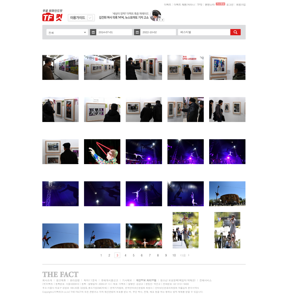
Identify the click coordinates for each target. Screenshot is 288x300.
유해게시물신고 (109, 280)
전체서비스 (205, 280)
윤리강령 (75, 280)
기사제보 (127, 280)
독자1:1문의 (90, 280)
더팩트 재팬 (180, 4)
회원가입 (241, 4)
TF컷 (199, 4)
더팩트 (167, 4)
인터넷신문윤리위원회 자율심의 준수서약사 (177, 287)
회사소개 (47, 280)
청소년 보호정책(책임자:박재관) (177, 280)
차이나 (191, 4)
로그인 (230, 4)
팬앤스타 (210, 4)
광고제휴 (61, 280)
